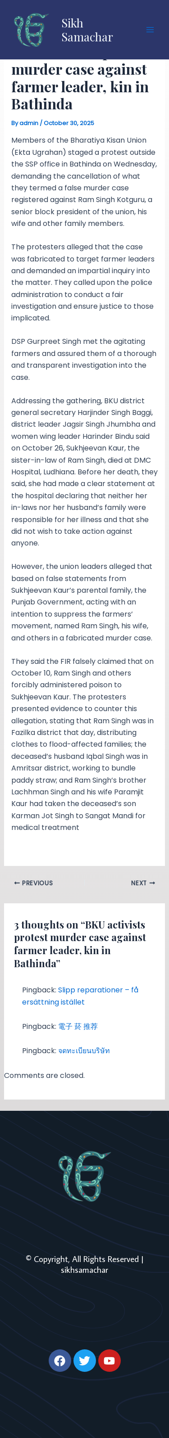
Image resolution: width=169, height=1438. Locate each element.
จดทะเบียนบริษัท (84, 1051)
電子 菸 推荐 (78, 1026)
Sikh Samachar (87, 30)
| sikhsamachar (102, 1264)
